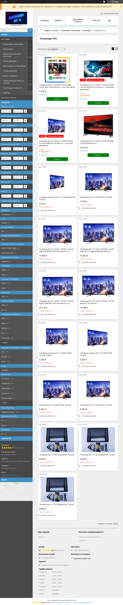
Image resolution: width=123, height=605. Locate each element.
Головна (44, 21)
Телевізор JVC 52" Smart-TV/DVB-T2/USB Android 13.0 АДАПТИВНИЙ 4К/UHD (97, 250)
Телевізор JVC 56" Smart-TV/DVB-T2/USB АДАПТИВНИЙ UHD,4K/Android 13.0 (56, 302)
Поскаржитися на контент (63, 602)
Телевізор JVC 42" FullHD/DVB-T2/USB (96, 405)
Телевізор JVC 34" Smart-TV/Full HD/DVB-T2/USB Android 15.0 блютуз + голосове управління (56, 143)
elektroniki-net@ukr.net (10, 475)
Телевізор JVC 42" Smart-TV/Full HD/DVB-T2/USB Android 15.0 (97, 142)
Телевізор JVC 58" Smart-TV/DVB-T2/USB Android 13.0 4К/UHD (97, 302)
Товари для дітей (10, 71)
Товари (57, 21)
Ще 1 (5, 403)
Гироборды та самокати (12, 88)
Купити (57, 99)
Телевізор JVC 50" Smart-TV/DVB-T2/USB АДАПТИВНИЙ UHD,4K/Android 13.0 (56, 250)
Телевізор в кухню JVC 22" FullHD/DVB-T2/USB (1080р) (55, 354)
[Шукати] (30, 30)
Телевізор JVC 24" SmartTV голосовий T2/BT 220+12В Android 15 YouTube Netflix (57, 86)
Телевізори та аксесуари (13, 44)
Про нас (97, 21)
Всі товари (6, 39)
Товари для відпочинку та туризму (13, 82)
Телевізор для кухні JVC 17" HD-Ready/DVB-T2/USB (57, 198)
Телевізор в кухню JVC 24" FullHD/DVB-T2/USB (96, 354)
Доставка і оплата (9, 98)
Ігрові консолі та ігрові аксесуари (12, 55)
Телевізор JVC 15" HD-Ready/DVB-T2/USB (56, 455)
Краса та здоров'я (10, 76)
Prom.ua (73, 600)
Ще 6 (5, 342)
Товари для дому (10, 61)
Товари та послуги (51, 30)
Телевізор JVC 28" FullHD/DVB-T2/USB (96, 197)
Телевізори (86, 30)
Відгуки (41, 537)
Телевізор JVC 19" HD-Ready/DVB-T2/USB (97, 455)
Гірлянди (6, 93)
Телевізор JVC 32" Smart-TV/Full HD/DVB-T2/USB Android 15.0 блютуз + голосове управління (97, 87)
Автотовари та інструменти (14, 66)
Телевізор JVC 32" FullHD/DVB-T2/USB (55, 405)
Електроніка (8, 49)
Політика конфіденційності (90, 537)
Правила (82, 540)
